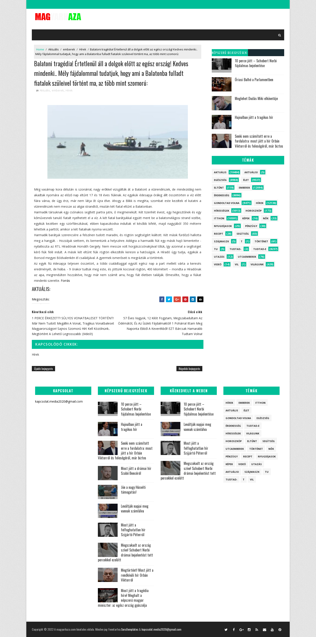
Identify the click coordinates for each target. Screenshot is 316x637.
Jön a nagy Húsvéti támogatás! (133, 490)
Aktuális (53, 49)
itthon (219, 218)
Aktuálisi (251, 172)
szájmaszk (221, 241)
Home (40, 49)
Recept (218, 233)
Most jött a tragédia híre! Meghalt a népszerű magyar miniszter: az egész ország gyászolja (123, 598)
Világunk (257, 264)
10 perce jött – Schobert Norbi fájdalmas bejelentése (256, 63)
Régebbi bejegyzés (189, 368)
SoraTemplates (129, 629)
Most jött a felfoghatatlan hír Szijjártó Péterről (133, 529)
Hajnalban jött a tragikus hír (254, 117)
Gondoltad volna (226, 203)
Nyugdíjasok (223, 226)
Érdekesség (221, 195)
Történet (261, 241)
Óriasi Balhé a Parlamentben (254, 79)
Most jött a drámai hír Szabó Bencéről (136, 471)
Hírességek (221, 210)
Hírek (82, 49)
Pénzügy (251, 226)
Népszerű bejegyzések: (230, 52)
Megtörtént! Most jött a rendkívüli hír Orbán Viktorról (137, 575)
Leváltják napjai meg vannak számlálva (134, 508)
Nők (265, 218)
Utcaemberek (247, 256)
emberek (69, 49)
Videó (217, 264)
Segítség (243, 233)
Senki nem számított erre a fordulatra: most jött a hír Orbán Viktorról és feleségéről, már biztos (259, 141)
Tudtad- (235, 249)
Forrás (65, 280)
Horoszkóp (254, 210)
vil (237, 264)
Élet (246, 180)
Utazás (219, 256)
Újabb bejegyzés (43, 368)
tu (216, 249)
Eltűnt (219, 187)
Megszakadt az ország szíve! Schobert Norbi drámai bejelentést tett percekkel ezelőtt (125, 552)
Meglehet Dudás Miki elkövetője (256, 98)
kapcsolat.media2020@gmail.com (161, 629)
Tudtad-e (259, 249)
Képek (246, 218)
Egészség (220, 180)
